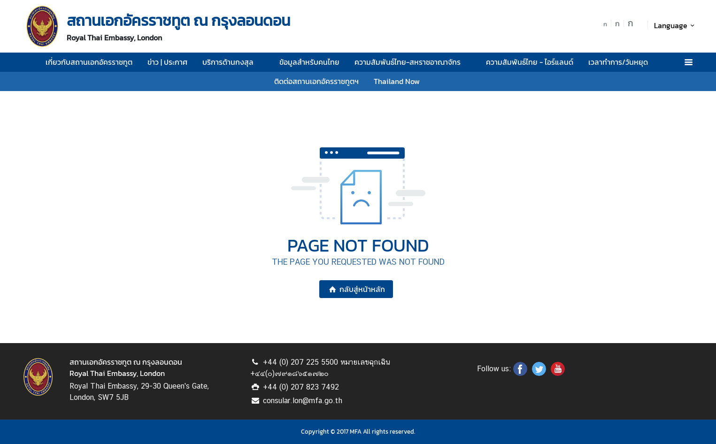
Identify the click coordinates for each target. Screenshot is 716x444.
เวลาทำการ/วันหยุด (618, 62)
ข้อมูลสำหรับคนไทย (309, 62)
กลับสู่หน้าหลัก (356, 289)
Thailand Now (397, 81)
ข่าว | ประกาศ (167, 62)
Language (676, 25)
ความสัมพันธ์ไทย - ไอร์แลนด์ (529, 62)
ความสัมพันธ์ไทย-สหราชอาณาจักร (412, 62)
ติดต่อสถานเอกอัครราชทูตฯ (316, 81)
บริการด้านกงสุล (233, 62)
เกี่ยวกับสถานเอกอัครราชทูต (89, 62)
